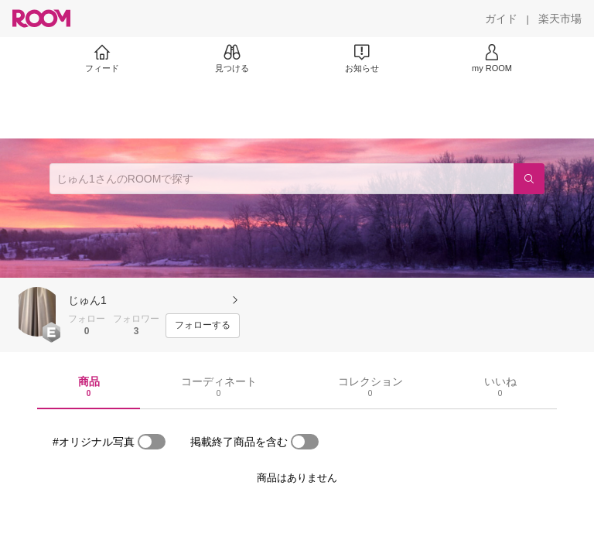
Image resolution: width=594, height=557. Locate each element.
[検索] (529, 178)
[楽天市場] (560, 19)
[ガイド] (501, 19)
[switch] (152, 441)
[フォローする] (203, 325)
